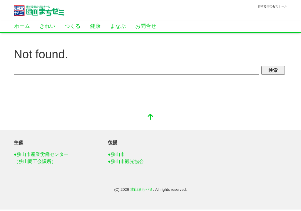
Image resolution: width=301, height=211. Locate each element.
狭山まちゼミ (141, 189)
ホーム (22, 26)
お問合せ (145, 26)
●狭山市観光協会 (126, 161)
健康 (95, 26)
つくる (73, 26)
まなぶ (118, 26)
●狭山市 (116, 154)
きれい (47, 26)
